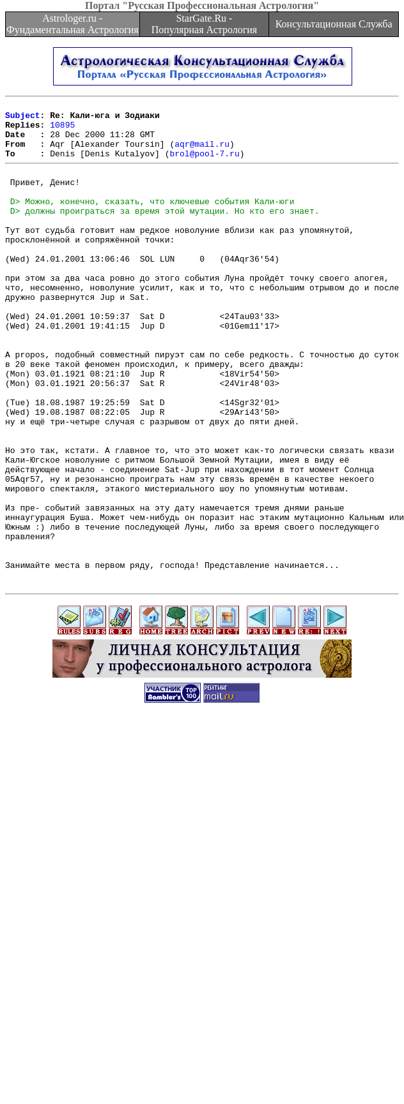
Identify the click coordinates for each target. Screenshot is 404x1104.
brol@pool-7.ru (204, 164)
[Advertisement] (148, 955)
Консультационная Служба (334, 24)
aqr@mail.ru (202, 153)
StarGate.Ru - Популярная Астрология (204, 24)
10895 (62, 130)
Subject (22, 118)
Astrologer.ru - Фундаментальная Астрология (72, 24)
